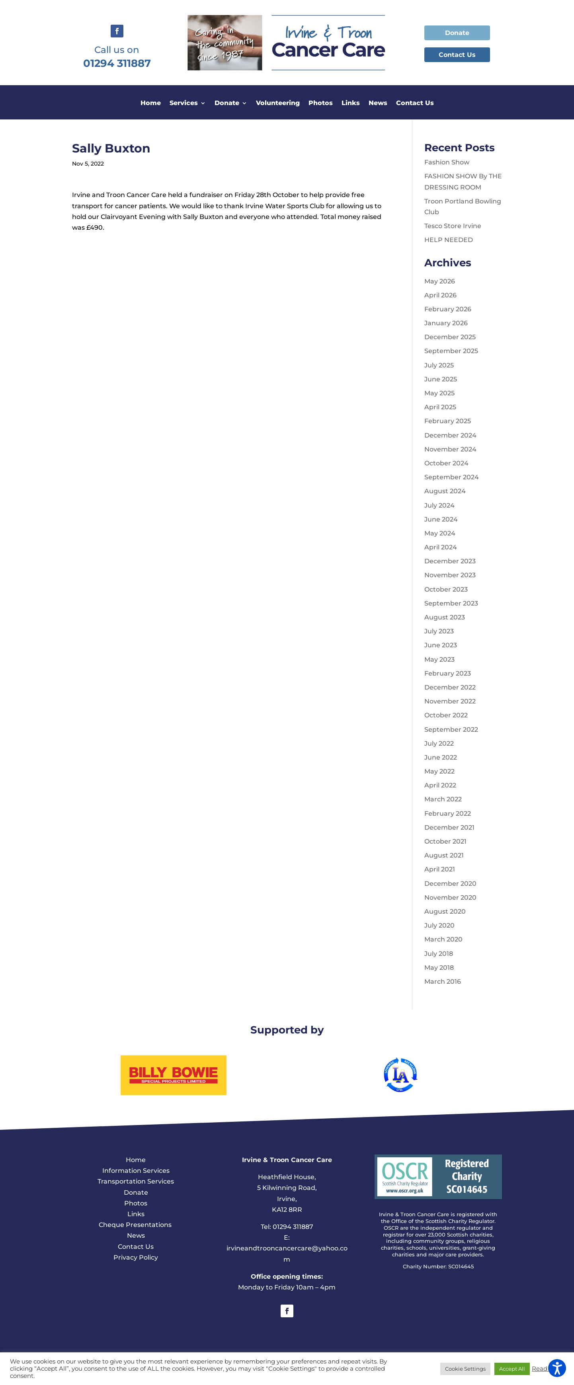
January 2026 (446, 323)
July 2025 (439, 365)
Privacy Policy (135, 1257)
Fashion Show (446, 162)
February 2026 (447, 309)
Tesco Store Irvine (452, 226)
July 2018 (438, 953)
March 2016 (442, 981)
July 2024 (439, 505)
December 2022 (450, 687)
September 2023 (451, 603)
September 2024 (451, 477)
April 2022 (440, 785)
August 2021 (444, 855)
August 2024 (445, 491)
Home (151, 103)
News (378, 103)
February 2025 (447, 421)
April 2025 (440, 407)
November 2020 (450, 897)
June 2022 (440, 757)
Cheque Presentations (136, 1225)
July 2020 (439, 925)
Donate (457, 33)
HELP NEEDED (448, 240)
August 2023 (444, 617)
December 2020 (450, 883)
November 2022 (450, 701)
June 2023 (440, 645)
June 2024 (441, 519)
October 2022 (446, 715)
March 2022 (443, 799)
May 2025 (439, 393)
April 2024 (440, 547)
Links (351, 103)
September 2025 (451, 351)
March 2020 (443, 939)
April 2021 (439, 869)
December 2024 (450, 435)
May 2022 (439, 771)
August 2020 (445, 911)
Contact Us (457, 55)
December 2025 (450, 337)
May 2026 (439, 281)
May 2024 (439, 533)
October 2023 (446, 589)
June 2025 (440, 379)
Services (184, 103)
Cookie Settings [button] (465, 1368)
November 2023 (450, 575)
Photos (320, 103)
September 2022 (451, 729)
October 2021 (445, 841)
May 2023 (439, 659)
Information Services (136, 1170)
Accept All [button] (512, 1368)
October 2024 (446, 463)
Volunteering (278, 103)
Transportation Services (136, 1181)
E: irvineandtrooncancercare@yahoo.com (287, 1248)
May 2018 (439, 967)
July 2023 (439, 631)
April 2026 (440, 295)
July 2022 (439, 743)
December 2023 (450, 561)
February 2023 (447, 673)
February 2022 (447, 813)
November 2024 (450, 449)
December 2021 (449, 827)
